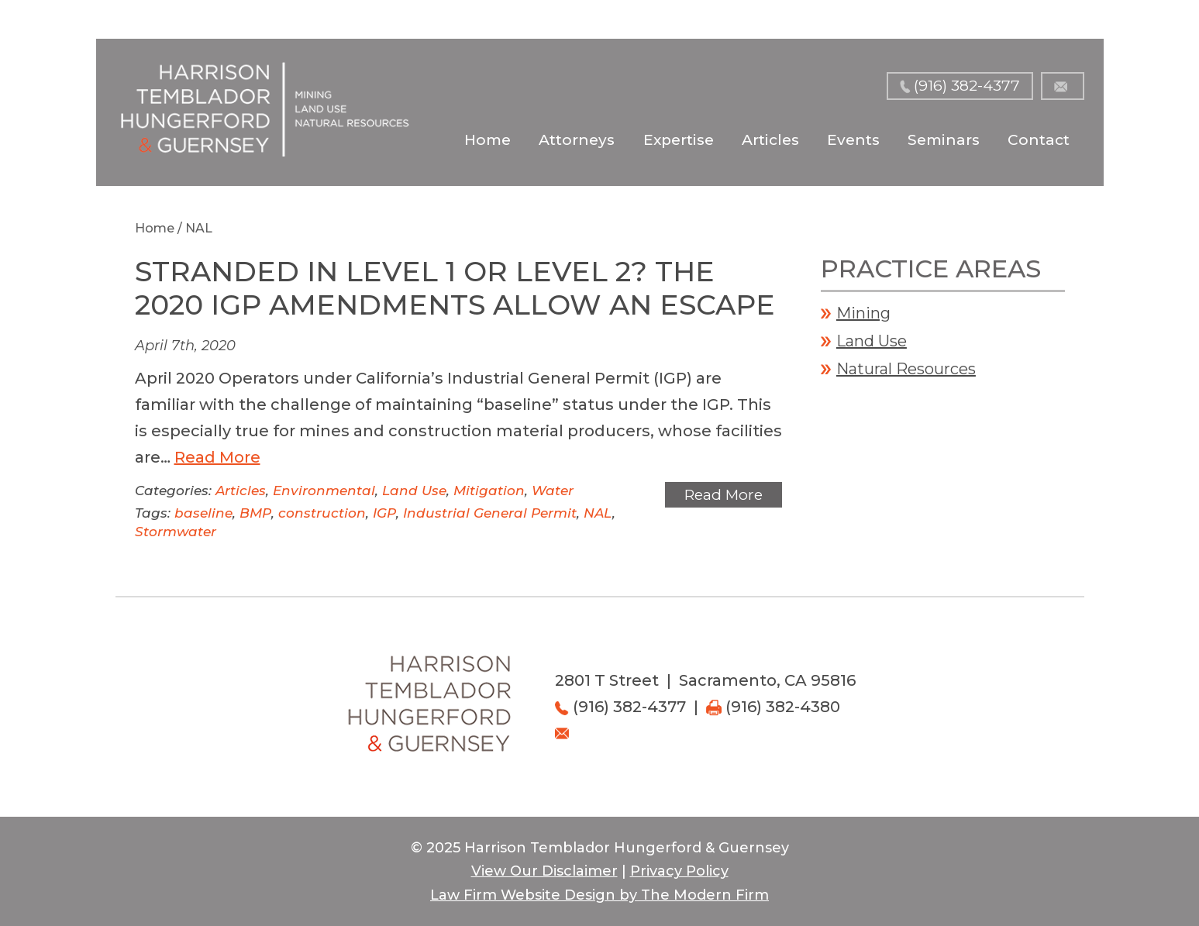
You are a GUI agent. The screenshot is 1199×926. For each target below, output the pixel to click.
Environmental (324, 490)
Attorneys (577, 140)
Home (487, 140)
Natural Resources (906, 369)
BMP (255, 513)
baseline (203, 513)
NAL (598, 513)
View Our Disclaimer (544, 871)
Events (853, 140)
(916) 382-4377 (967, 86)
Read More (217, 457)
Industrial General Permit (490, 513)
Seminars (944, 140)
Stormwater (175, 531)
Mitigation (489, 490)
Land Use (414, 490)
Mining (863, 313)
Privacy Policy (679, 871)
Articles (770, 140)
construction (322, 513)
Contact (1039, 140)
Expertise (678, 140)
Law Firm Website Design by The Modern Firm (599, 895)
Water (553, 490)
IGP (384, 513)
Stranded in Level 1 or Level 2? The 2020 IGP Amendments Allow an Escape (455, 288)
